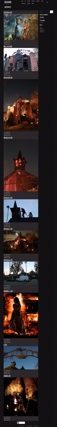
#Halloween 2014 (7, 42)
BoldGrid (22, 425)
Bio (25, 1)
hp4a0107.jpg (8, 198)
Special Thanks (36, 425)
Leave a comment (7, 135)
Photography (23, 3)
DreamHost (30, 425)
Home (22, 1)
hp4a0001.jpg (8, 260)
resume (33, 3)
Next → (23, 422)
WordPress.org (42, 31)
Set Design (33, 1)
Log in (40, 26)
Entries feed (41, 28)
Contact (42, 1)
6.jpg (5, 345)
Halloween (37, 1)
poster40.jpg (8, 12)
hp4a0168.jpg (8, 78)
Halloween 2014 (8, 40)
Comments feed (42, 29)
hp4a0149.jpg (8, 138)
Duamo (7, 2)
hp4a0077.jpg (8, 229)
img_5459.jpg (8, 46)
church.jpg (7, 376)
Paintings (28, 1)
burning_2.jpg (8, 291)
